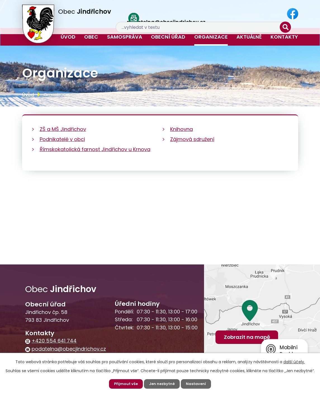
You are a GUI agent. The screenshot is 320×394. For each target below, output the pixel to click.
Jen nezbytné (162, 383)
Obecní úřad (168, 36)
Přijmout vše (125, 383)
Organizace (211, 36)
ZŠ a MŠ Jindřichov (63, 129)
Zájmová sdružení (192, 139)
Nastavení (197, 383)
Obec (91, 36)
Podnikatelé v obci (62, 139)
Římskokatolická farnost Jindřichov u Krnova (95, 149)
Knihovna (181, 129)
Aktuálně (249, 36)
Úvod (68, 36)
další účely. (294, 361)
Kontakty (284, 36)
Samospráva (124, 36)
